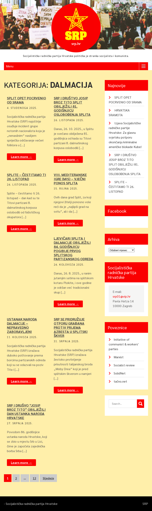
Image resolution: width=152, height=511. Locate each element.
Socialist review (124, 365)
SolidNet (120, 373)
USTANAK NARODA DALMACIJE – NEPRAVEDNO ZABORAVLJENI (22, 325)
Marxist (119, 357)
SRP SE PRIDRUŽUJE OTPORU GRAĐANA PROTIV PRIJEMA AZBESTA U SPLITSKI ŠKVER (71, 327)
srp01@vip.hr (121, 296)
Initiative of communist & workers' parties (124, 344)
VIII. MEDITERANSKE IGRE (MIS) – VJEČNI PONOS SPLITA (70, 178)
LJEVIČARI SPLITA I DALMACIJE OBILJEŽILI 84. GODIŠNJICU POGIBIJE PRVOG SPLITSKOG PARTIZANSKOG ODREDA (73, 248)
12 (34, 478)
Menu (9, 66)
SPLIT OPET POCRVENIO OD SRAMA (26, 100)
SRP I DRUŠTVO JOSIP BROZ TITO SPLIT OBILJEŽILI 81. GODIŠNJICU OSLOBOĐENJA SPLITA (72, 106)
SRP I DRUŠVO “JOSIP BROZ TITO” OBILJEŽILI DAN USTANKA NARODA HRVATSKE (26, 411)
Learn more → (21, 157)
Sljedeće (48, 478)
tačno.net (120, 381)
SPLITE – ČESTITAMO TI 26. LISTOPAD (26, 176)
